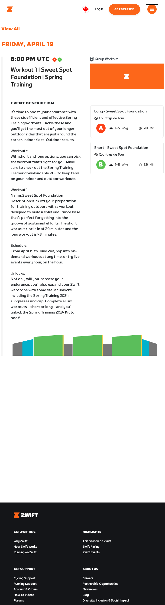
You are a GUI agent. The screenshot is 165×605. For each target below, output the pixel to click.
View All (10, 29)
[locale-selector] (85, 9)
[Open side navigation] (152, 9)
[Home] (10, 9)
